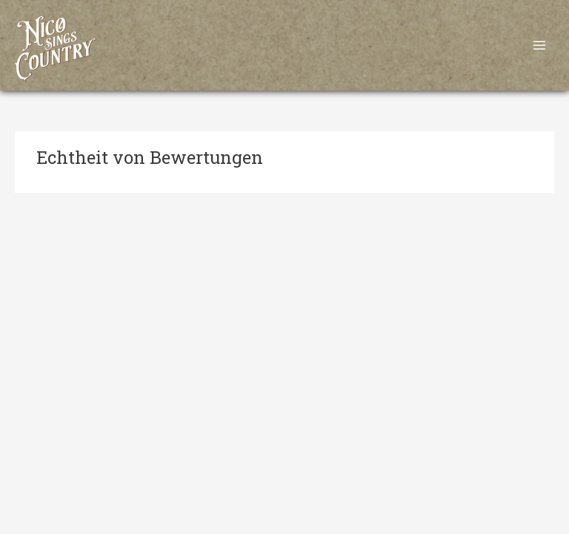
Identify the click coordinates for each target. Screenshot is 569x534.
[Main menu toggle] (539, 45)
